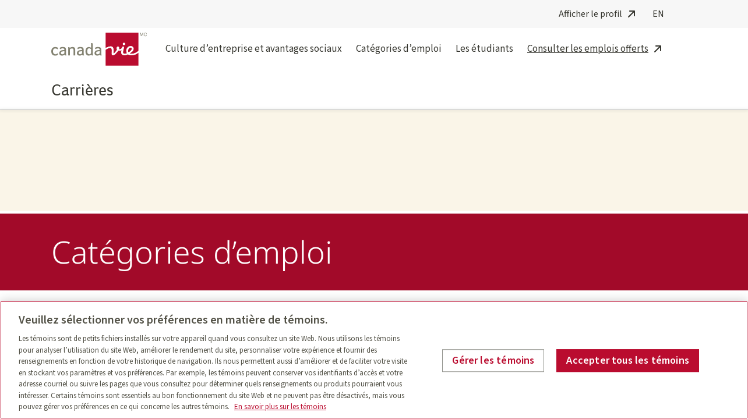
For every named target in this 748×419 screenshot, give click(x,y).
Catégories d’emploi (399, 56)
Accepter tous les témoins (627, 360)
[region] (374, 360)
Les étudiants (484, 56)
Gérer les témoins (493, 360)
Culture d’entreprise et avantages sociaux (253, 56)
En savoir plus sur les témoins (280, 407)
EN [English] (658, 14)
